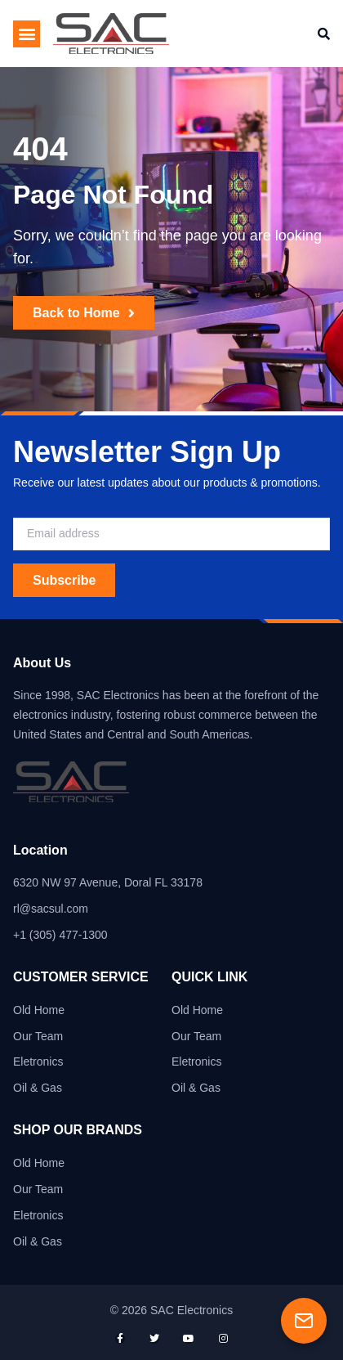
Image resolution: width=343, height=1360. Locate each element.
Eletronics (38, 1061)
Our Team (38, 1036)
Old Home (39, 1010)
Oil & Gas (37, 1087)
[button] (26, 33)
